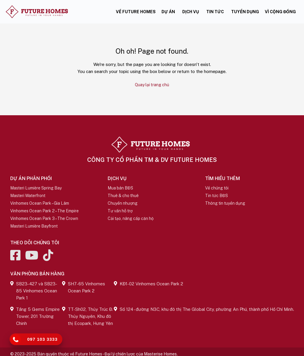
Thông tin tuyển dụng (225, 202)
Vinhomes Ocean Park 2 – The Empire (44, 210)
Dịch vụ (190, 11)
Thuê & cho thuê (123, 194)
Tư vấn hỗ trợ (120, 210)
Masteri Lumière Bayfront (34, 225)
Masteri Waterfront (27, 194)
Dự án (168, 11)
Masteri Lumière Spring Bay (36, 187)
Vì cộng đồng (280, 11)
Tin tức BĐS (216, 194)
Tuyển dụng (245, 11)
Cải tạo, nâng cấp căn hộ (131, 217)
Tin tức (215, 11)
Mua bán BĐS (120, 187)
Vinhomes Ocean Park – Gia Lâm (39, 202)
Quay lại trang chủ (152, 84)
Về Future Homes (136, 11)
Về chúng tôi (217, 187)
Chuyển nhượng (123, 202)
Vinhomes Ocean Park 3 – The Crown (44, 217)
